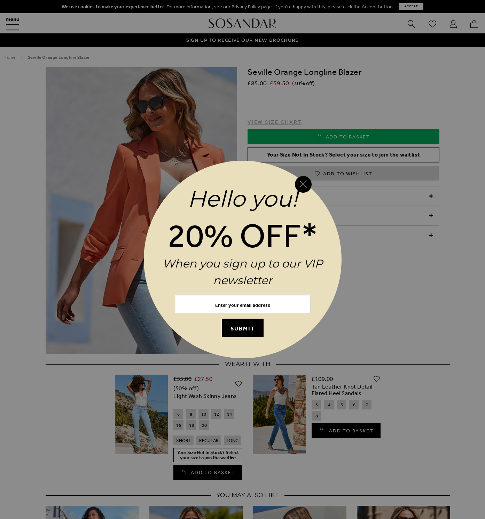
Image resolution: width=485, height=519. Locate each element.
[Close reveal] (303, 184)
